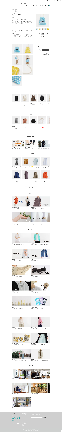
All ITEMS (27, 5)
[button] (48, 20)
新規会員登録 (59, 0)
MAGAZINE (41, 5)
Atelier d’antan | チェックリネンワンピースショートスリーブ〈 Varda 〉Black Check (16, 167)
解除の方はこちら (33, 418)
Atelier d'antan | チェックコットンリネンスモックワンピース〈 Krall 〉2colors (26, 181)
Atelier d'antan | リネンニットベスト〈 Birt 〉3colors (26, 167)
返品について (47, 53)
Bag (15, 10)
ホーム (13, 9)
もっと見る (31, 108)
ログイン (54, 0)
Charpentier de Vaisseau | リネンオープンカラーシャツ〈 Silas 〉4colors (35, 167)
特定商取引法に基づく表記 (46, 54)
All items (16, 11)
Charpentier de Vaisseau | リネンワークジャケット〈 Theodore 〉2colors (16, 181)
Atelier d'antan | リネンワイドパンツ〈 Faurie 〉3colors (45, 167)
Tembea (16, 9)
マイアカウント (49, 0)
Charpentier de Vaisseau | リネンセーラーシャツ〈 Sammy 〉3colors (45, 181)
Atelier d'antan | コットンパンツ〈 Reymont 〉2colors (35, 181)
